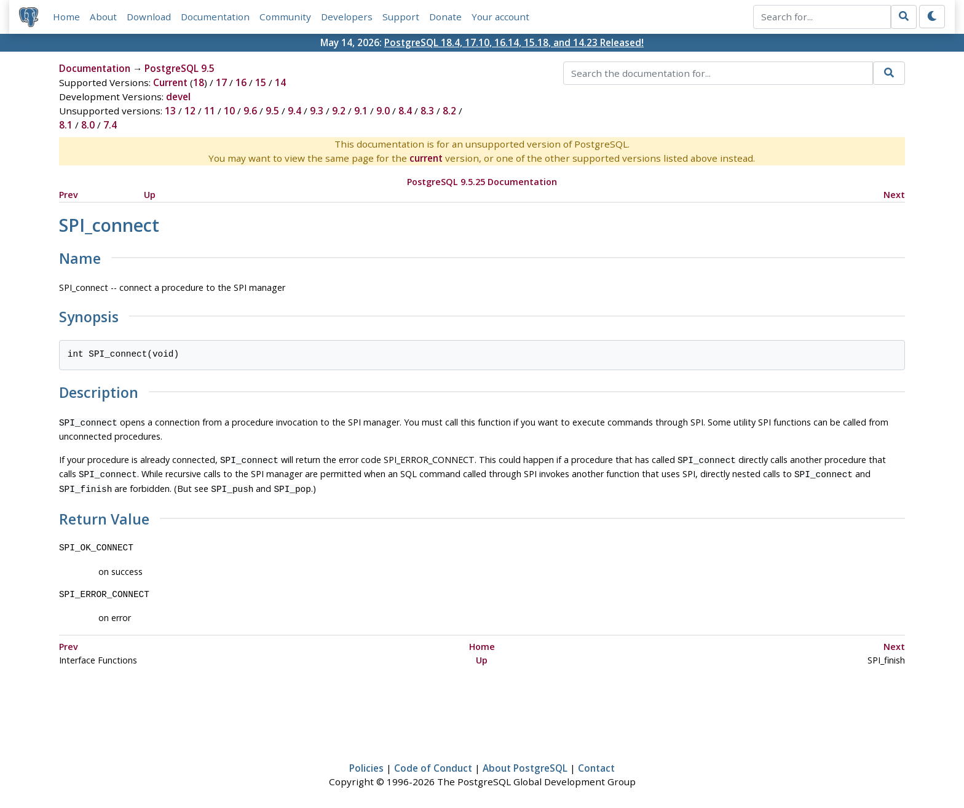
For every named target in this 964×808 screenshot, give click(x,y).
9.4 (294, 111)
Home (66, 16)
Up (150, 194)
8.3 (427, 111)
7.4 (110, 125)
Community (285, 16)
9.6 (250, 111)
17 (221, 82)
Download (149, 16)
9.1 (361, 111)
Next (894, 194)
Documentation (215, 16)
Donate (445, 16)
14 (280, 82)
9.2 (339, 111)
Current (170, 82)
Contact (596, 763)
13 (170, 111)
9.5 (272, 111)
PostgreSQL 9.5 (179, 68)
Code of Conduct (433, 763)
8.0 (88, 125)
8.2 (449, 111)
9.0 (383, 111)
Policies (366, 763)
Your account (500, 16)
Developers (347, 16)
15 (260, 82)
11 (209, 111)
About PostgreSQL (525, 763)
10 (229, 111)
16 (241, 82)
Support (400, 16)
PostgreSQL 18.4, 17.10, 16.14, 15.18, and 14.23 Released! (514, 42)
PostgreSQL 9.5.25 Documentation (482, 182)
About (103, 16)
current (426, 158)
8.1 (66, 125)
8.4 (405, 111)
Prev (68, 194)
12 (190, 111)
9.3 (316, 111)
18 (198, 82)
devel (178, 96)
